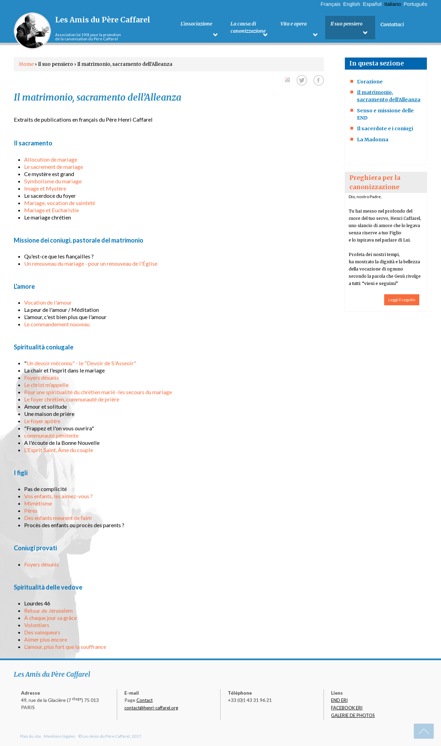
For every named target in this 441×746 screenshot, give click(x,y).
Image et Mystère (45, 188)
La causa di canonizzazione (248, 28)
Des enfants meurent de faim (58, 517)
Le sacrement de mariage (53, 166)
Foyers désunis (41, 377)
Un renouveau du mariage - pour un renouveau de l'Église (90, 263)
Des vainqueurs (42, 632)
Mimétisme (38, 503)
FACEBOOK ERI (346, 708)
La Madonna (372, 139)
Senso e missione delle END (385, 114)
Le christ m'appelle (46, 384)
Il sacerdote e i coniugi (385, 128)
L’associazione (196, 24)
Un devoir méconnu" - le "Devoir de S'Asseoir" (81, 363)
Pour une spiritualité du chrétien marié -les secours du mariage (98, 392)
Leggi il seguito (401, 299)
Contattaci (392, 24)
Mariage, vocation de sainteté (59, 203)
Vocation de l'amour (48, 302)
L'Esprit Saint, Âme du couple (58, 450)
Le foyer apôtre (42, 421)
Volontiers (36, 625)
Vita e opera (293, 24)
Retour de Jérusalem (48, 610)
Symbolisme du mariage (53, 181)
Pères (31, 510)
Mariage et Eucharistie (51, 210)
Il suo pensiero (346, 24)
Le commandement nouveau (57, 324)
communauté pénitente (51, 435)
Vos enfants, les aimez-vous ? (58, 496)
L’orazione (370, 82)
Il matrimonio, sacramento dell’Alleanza (388, 96)
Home (26, 64)
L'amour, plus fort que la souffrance (65, 646)
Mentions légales (59, 736)
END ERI (339, 700)
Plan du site (30, 736)
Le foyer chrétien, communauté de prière (71, 399)
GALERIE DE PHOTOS (353, 715)
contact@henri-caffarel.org (151, 708)
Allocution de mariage (50, 159)
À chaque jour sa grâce (50, 617)
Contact (144, 700)
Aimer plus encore (45, 639)
